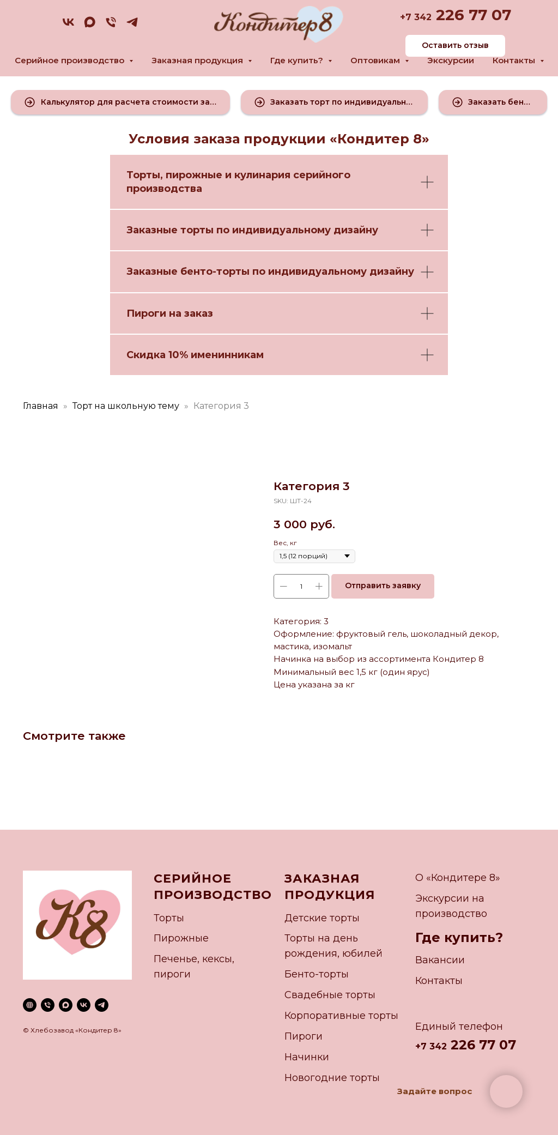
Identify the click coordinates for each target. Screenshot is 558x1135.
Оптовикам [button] (376, 60)
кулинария (262, 175)
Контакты (439, 981)
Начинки (306, 1057)
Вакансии (440, 960)
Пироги (303, 1036)
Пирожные (181, 938)
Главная (40, 406)
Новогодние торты (332, 1078)
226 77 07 (471, 14)
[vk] (68, 26)
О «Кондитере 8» (457, 878)
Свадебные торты (329, 995)
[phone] (111, 26)
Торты (143, 175)
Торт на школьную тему (125, 406)
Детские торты (322, 918)
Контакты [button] (515, 60)
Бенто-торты (316, 974)
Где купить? (459, 937)
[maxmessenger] (89, 26)
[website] (30, 1005)
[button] (120, 102)
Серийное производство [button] (70, 60)
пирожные (194, 175)
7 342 (418, 17)
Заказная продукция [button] (198, 60)
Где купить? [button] (297, 60)
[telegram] (132, 26)
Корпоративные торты (341, 1016)
